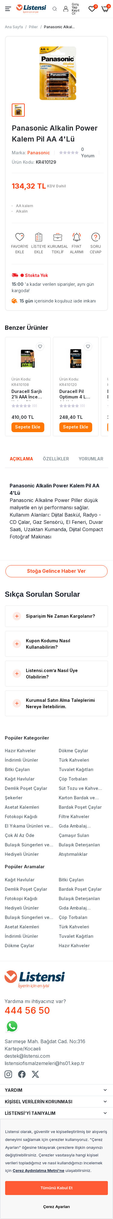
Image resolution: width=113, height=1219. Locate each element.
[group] (20, 244)
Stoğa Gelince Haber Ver (56, 571)
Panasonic (38, 152)
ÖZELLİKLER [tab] (56, 458)
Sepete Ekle (27, 426)
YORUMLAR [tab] (91, 458)
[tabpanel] (56, 511)
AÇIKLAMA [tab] (21, 458)
